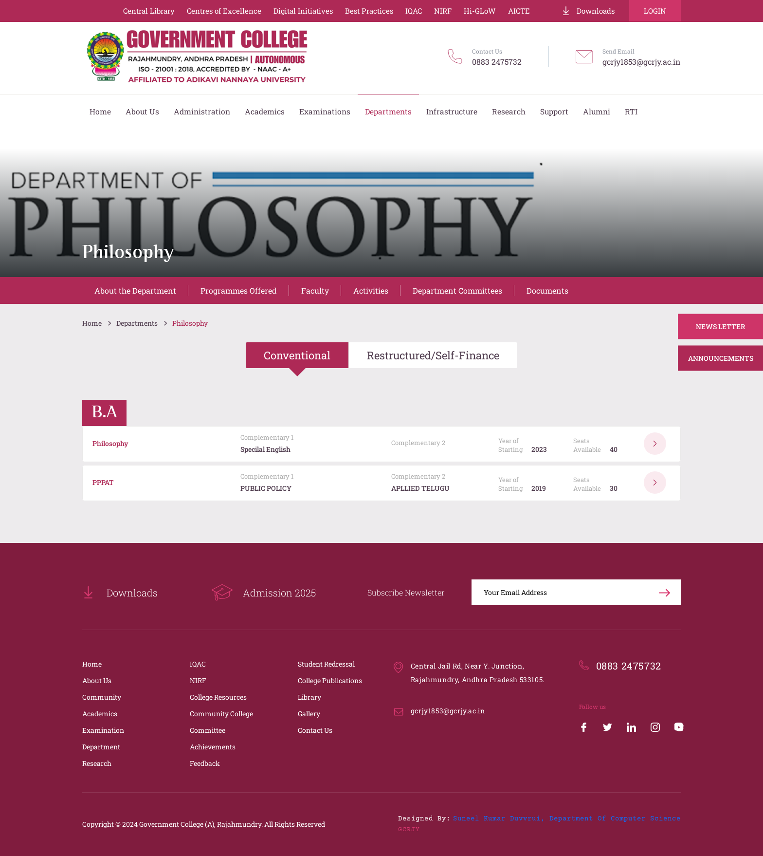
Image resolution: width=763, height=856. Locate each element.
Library (309, 697)
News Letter (720, 326)
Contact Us (315, 730)
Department (101, 746)
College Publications (330, 680)
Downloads (588, 11)
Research (96, 763)
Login (655, 11)
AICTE (519, 11)
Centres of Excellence (224, 11)
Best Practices (369, 11)
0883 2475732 (497, 61)
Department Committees (457, 290)
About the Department (135, 290)
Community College (221, 713)
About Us (96, 680)
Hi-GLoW (480, 11)
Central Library (149, 11)
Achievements (213, 746)
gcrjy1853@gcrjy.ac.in (641, 61)
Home (92, 323)
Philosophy (190, 323)
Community (101, 697)
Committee (207, 730)
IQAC (413, 11)
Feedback (205, 763)
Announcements (720, 358)
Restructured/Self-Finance (433, 355)
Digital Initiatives (303, 11)
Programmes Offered (238, 290)
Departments (137, 323)
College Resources (218, 697)
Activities (370, 290)
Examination (103, 730)
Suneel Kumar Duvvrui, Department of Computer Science (567, 819)
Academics (99, 713)
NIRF (443, 11)
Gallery (309, 713)
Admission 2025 (263, 592)
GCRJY (409, 829)
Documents (547, 290)
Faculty (315, 290)
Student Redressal (326, 664)
